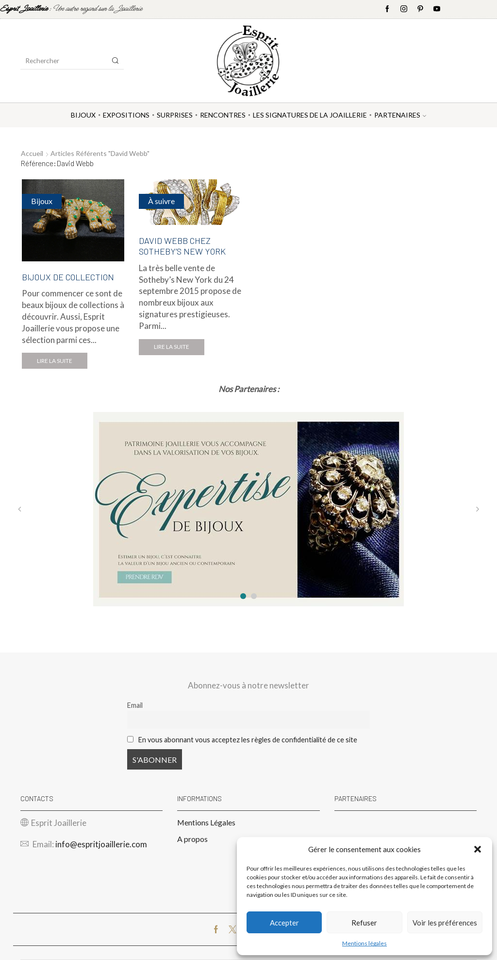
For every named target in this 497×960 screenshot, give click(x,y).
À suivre (161, 201)
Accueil (32, 153)
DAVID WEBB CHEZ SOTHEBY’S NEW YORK (182, 246)
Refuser (364, 922)
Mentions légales (364, 943)
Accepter (284, 922)
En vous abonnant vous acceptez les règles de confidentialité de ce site (247, 740)
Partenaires (400, 115)
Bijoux (83, 115)
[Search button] (115, 60)
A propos (192, 838)
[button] (477, 849)
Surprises (175, 115)
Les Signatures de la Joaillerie (310, 115)
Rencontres (223, 115)
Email (135, 705)
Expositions (126, 115)
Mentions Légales (206, 822)
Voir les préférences (445, 922)
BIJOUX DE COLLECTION (68, 277)
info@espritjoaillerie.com (101, 844)
